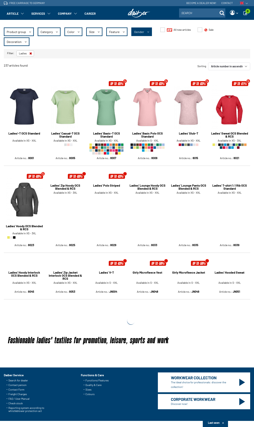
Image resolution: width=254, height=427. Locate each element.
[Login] (234, 13)
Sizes (88, 348)
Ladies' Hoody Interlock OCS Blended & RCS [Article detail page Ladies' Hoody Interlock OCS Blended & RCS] (24, 233)
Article (13, 13)
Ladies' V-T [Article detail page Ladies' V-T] (106, 232)
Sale (208, 30)
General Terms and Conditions (21, 418)
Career (90, 13)
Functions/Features (97, 339)
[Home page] (139, 13)
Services (38, 13)
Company (65, 13)
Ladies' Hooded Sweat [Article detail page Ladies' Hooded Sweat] (229, 232)
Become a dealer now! (201, 3)
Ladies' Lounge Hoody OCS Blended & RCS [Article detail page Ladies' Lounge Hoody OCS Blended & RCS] (148, 187)
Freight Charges (17, 353)
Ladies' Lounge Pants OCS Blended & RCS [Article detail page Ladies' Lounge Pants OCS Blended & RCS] (188, 187)
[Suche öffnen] (221, 13)
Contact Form (16, 348)
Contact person (17, 344)
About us (48, 418)
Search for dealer (18, 339)
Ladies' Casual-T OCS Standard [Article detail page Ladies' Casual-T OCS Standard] (65, 135)
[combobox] (202, 13)
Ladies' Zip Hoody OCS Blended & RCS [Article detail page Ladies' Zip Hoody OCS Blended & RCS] (65, 187)
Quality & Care (93, 344)
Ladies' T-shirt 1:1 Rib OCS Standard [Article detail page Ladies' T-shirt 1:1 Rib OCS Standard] (229, 187)
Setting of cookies (89, 418)
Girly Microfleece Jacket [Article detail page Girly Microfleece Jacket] (188, 232)
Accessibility (111, 418)
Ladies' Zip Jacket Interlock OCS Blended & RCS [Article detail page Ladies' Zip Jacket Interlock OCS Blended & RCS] (65, 234)
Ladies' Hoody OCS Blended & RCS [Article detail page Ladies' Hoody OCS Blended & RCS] (24, 187)
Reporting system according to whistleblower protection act (26, 369)
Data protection (66, 418)
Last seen (214, 422)
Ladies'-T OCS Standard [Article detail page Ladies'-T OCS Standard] (24, 133)
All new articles (179, 30)
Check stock (15, 362)
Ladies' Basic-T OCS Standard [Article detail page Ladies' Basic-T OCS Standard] (106, 135)
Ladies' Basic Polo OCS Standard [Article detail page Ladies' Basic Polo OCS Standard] (147, 135)
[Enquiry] (246, 13)
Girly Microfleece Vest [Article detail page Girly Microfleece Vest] (147, 232)
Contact (227, 3)
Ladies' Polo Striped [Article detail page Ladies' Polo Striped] (106, 185)
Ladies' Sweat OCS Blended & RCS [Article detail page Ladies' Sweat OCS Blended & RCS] (229, 135)
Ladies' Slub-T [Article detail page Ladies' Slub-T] (188, 133)
